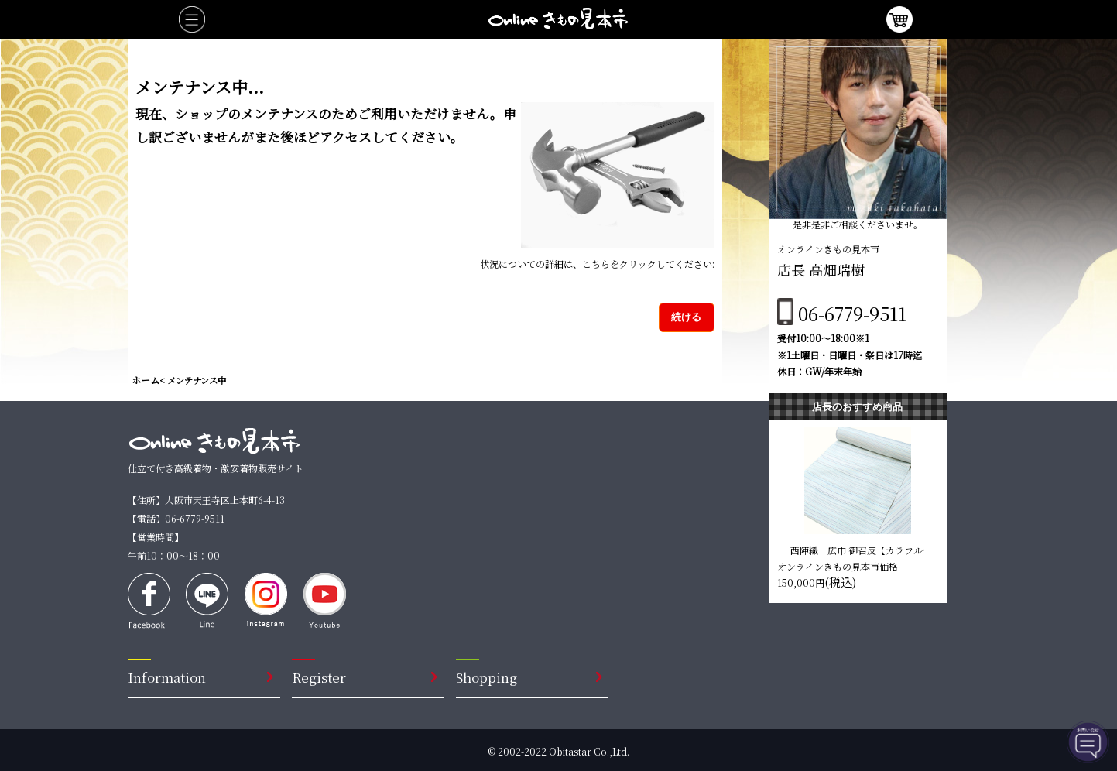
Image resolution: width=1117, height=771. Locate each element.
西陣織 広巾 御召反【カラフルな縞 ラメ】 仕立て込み (861, 549)
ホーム (145, 379)
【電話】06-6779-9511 (176, 518)
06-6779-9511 (852, 313)
